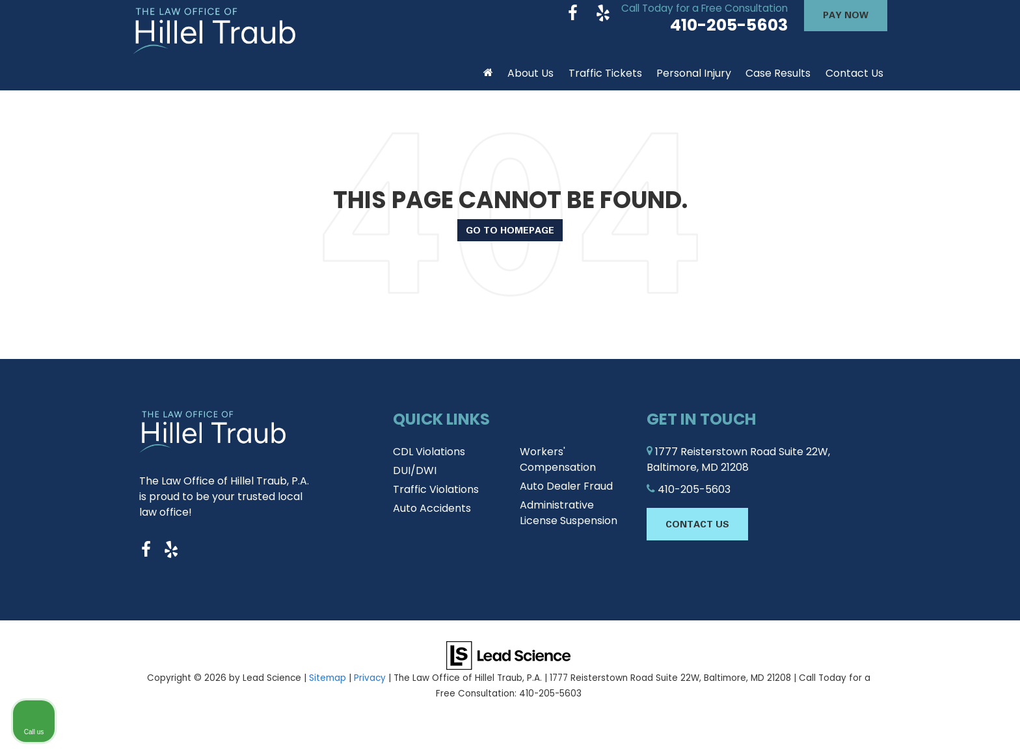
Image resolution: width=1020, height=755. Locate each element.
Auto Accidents (432, 518)
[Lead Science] (508, 665)
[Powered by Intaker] (908, 728)
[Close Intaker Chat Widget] (977, 339)
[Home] (488, 79)
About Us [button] (530, 83)
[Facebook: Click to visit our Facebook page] (573, 25)
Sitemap (327, 688)
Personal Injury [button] (693, 83)
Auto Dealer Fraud (566, 496)
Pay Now (845, 25)
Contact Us (697, 534)
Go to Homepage (510, 240)
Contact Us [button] (854, 83)
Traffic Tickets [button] (605, 83)
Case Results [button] (778, 83)
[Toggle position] (949, 339)
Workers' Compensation (558, 470)
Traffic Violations (436, 499)
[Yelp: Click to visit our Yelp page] (603, 25)
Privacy (370, 688)
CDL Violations (429, 462)
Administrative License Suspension (568, 523)
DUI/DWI (414, 480)
